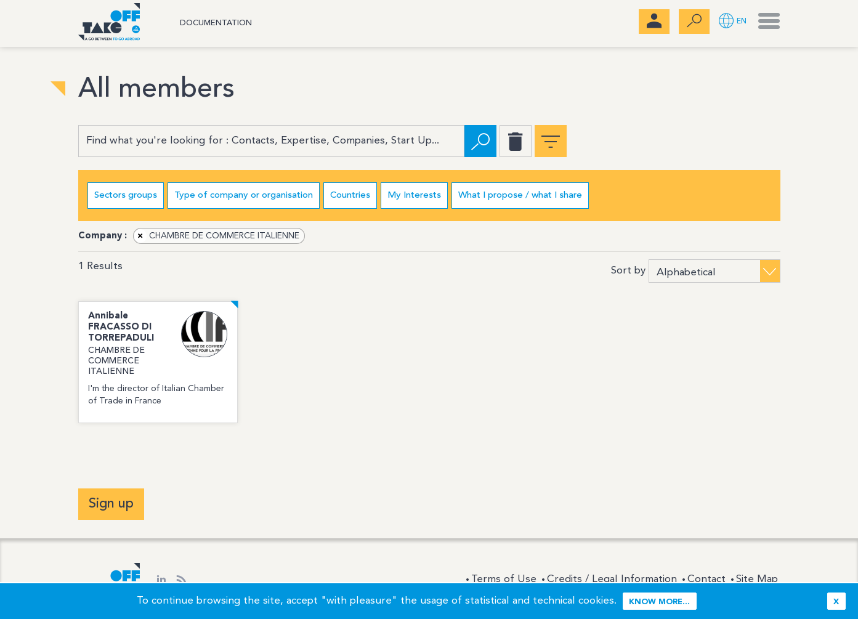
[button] (733, 22)
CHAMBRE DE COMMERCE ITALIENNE (216, 236)
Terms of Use (503, 579)
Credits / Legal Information (612, 579)
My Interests (414, 195)
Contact (706, 579)
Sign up (111, 504)
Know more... (659, 602)
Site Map (757, 579)
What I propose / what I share (520, 195)
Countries (350, 195)
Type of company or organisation (243, 195)
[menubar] (654, 21)
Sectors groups (125, 195)
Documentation (216, 23)
